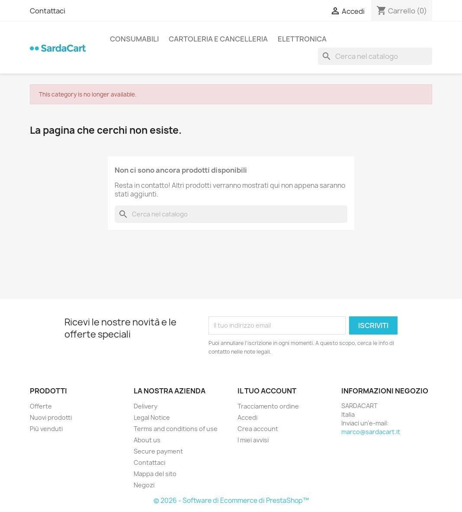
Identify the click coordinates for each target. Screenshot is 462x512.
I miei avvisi (253, 440)
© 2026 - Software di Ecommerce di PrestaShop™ (231, 500)
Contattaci (47, 11)
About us (147, 440)
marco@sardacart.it (370, 432)
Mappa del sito (155, 474)
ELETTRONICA (302, 39)
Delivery (145, 406)
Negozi (144, 485)
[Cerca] (375, 56)
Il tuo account (266, 391)
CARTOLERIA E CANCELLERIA (218, 39)
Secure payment (158, 451)
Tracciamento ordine (268, 406)
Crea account (257, 429)
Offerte (41, 406)
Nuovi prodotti (51, 417)
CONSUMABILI (134, 39)
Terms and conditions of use (176, 429)
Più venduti (46, 429)
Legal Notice (152, 417)
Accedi (247, 417)
